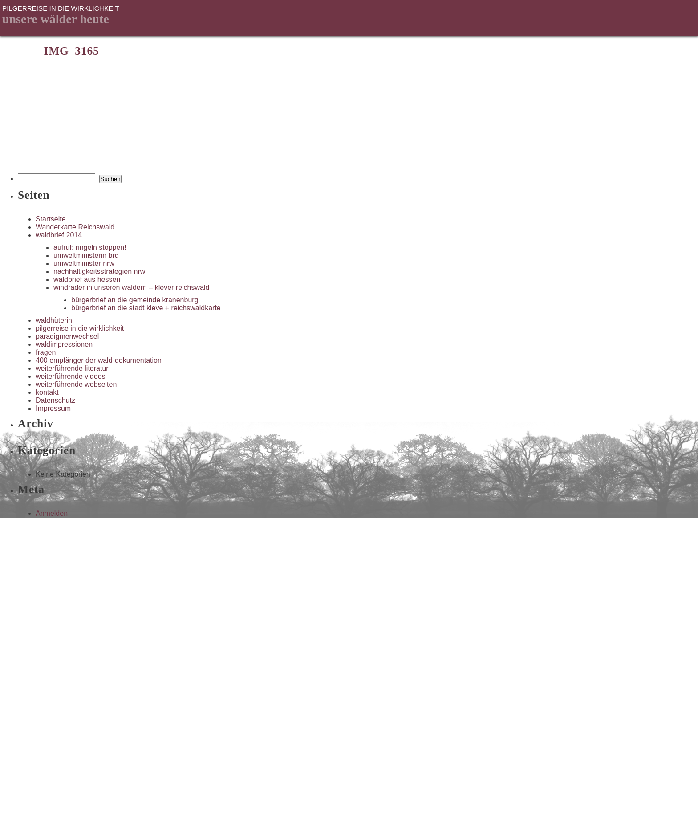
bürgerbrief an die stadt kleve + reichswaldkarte (146, 308)
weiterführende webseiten (76, 384)
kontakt (47, 392)
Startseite (51, 219)
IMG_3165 (71, 50)
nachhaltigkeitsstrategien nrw (99, 271)
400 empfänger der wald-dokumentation (99, 360)
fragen (46, 352)
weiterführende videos (71, 376)
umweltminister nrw (83, 263)
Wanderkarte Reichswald (75, 227)
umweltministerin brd (86, 255)
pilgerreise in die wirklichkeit (80, 328)
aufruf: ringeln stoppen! (89, 247)
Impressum (53, 408)
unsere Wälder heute (55, 19)
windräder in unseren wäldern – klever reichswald (131, 287)
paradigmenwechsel (67, 336)
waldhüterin (54, 320)
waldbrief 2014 (59, 235)
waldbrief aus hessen (86, 279)
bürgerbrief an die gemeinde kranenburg (135, 300)
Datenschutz (55, 400)
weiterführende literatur (72, 368)
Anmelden (52, 513)
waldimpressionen (64, 344)
